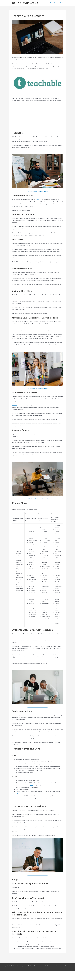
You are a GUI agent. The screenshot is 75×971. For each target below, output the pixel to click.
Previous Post (19, 957)
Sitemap (25, 966)
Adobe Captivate (20, 793)
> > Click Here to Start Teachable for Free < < (37, 191)
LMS (32, 137)
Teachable (38, 199)
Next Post (56, 957)
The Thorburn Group (24, 2)
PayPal (31, 785)
